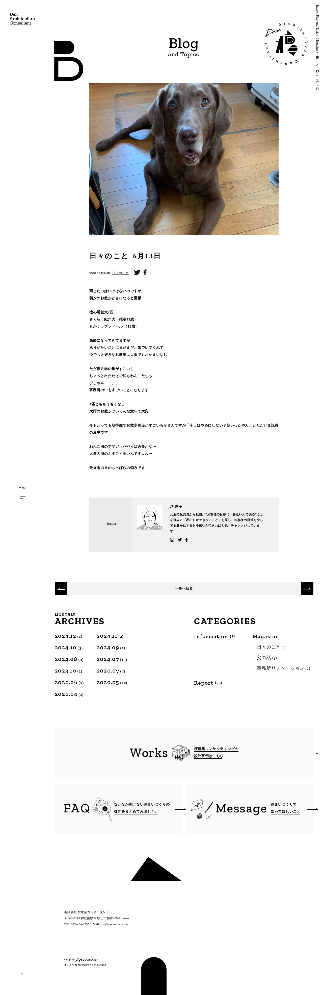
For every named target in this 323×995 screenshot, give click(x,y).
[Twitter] (75, 949)
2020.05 (112, 682)
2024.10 (69, 647)
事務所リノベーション (283, 668)
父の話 (267, 657)
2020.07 (111, 670)
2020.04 (69, 693)
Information (214, 636)
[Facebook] (84, 949)
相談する (252, 956)
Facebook (216, 539)
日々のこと (120, 273)
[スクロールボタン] (22, 979)
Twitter (198, 539)
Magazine (265, 636)
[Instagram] (66, 949)
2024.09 (111, 647)
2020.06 (69, 682)
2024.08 (69, 659)
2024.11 (110, 635)
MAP (126, 918)
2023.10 (69, 670)
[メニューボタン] (22, 496)
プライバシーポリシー (80, 937)
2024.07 (112, 659)
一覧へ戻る (184, 588)
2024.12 (69, 635)
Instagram (180, 539)
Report (208, 683)
